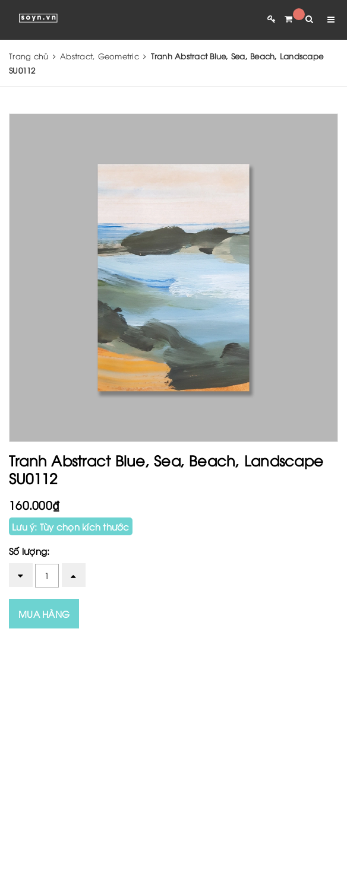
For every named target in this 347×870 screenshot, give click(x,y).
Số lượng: (29, 551)
